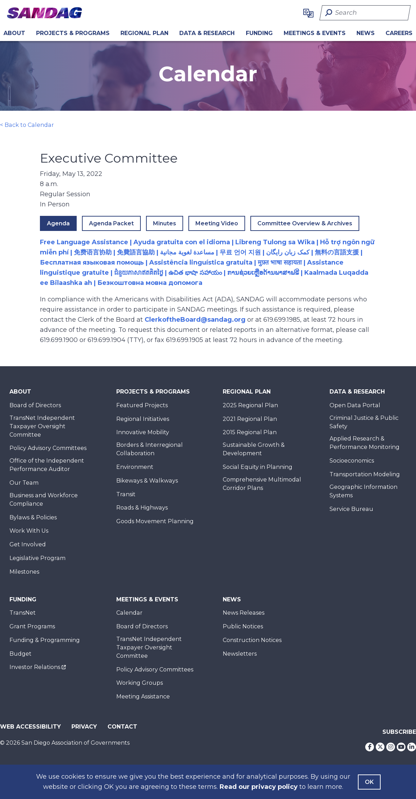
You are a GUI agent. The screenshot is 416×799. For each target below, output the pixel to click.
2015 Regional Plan (250, 432)
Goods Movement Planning (155, 521)
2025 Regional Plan (250, 405)
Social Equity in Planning (257, 467)
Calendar (129, 612)
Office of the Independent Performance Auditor (46, 464)
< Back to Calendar (27, 125)
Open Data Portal (355, 405)
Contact (122, 726)
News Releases (243, 612)
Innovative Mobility (142, 432)
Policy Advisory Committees (47, 448)
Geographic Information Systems (363, 491)
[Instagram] (390, 747)
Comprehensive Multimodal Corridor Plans (262, 483)
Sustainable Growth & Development (254, 449)
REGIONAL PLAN (144, 33)
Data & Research (207, 33)
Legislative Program (37, 558)
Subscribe (399, 732)
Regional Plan (247, 391)
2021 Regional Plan (250, 419)
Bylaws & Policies (33, 517)
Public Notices (243, 626)
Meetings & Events (315, 33)
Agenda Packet (111, 223)
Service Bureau (351, 509)
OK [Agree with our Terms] (369, 782)
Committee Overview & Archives (304, 223)
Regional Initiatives (142, 419)
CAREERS (399, 33)
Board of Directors (35, 405)
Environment (134, 467)
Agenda (58, 223)
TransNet (22, 612)
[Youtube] (401, 747)
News (365, 33)
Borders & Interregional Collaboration (149, 449)
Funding (259, 33)
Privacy (84, 726)
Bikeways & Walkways (147, 480)
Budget (20, 653)
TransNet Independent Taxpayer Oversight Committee (42, 426)
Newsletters (240, 653)
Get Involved (27, 544)
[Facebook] (369, 747)
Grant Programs (32, 626)
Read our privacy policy (259, 787)
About (14, 33)
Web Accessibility (30, 726)
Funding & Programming (44, 640)
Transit (126, 494)
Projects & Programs (73, 33)
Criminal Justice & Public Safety (364, 422)
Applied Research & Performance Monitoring (365, 442)
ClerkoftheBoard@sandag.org (195, 319)
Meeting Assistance (143, 696)
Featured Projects (142, 405)
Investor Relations (34, 667)
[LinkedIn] (411, 747)
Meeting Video (216, 223)
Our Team (24, 482)
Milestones (24, 571)
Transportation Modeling (365, 474)
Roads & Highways (142, 507)
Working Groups (139, 683)
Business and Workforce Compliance (43, 499)
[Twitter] (380, 747)
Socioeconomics (352, 460)
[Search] (365, 12)
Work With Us (28, 530)
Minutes (164, 223)
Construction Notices (252, 640)
